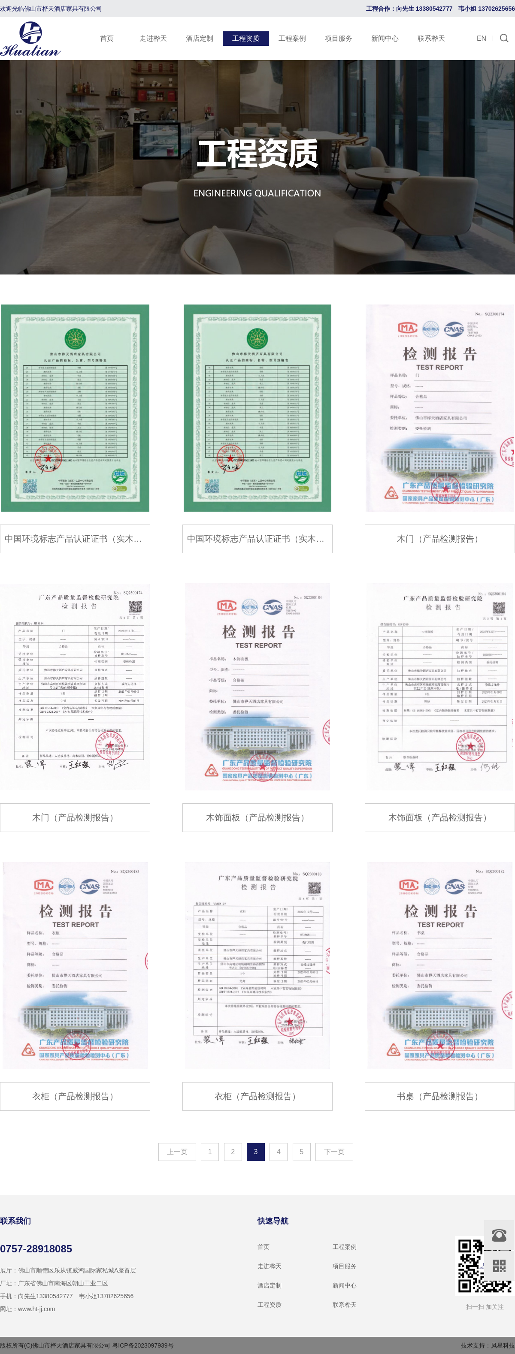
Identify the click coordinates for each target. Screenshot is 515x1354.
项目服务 (338, 38)
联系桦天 (431, 38)
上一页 (177, 1151)
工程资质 (246, 38)
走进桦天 (153, 38)
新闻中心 (385, 38)
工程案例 (292, 38)
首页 (107, 38)
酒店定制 (199, 38)
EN (481, 38)
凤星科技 (503, 1345)
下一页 (334, 1151)
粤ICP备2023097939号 (142, 1345)
